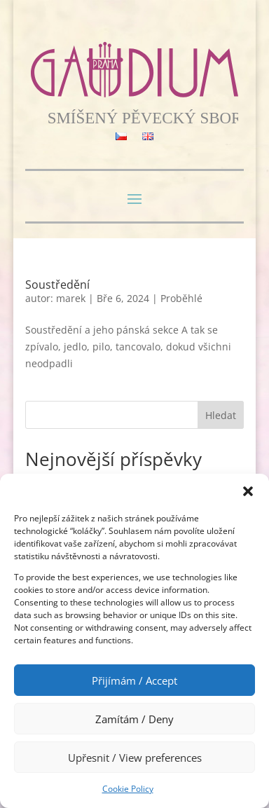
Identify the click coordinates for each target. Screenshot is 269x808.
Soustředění (57, 284)
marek (70, 298)
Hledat (220, 415)
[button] (248, 491)
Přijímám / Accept (134, 680)
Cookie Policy (127, 789)
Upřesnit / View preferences (135, 758)
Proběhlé (181, 298)
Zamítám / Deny (134, 719)
